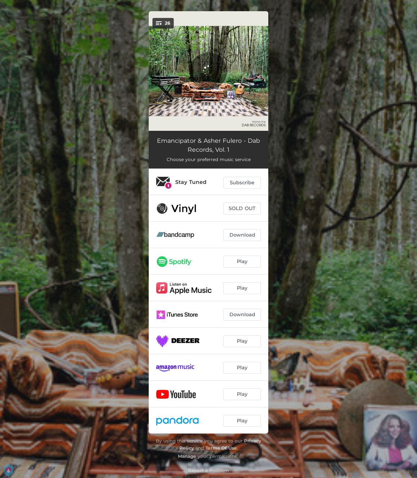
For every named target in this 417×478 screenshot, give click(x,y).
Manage (187, 456)
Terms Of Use (221, 448)
